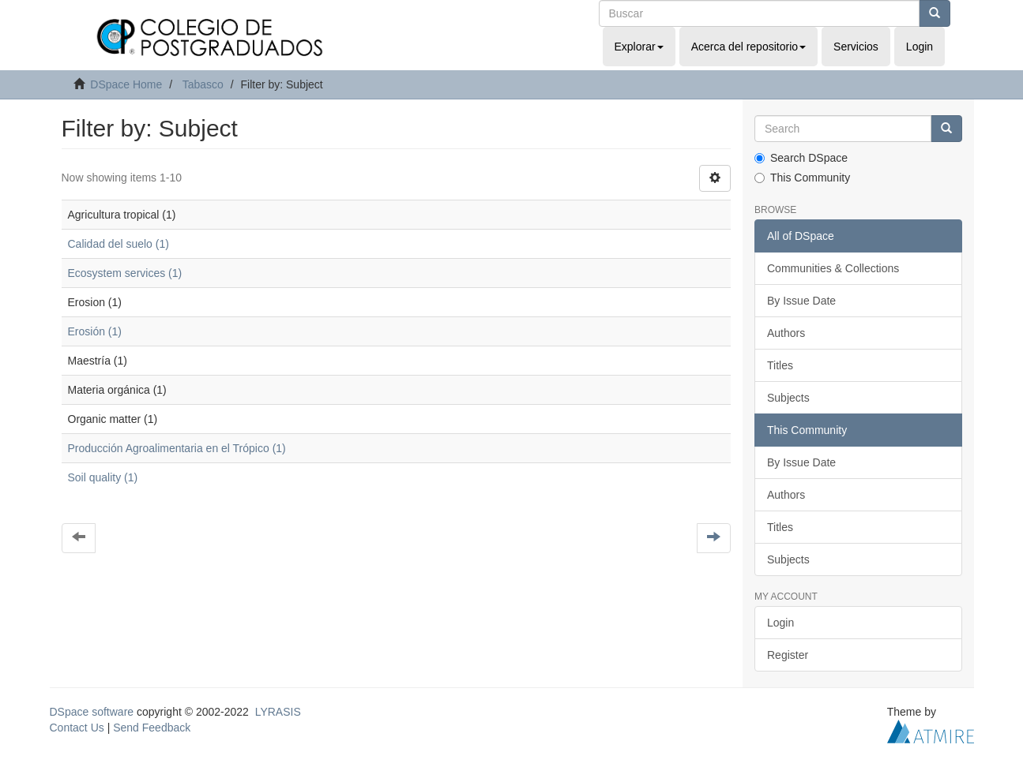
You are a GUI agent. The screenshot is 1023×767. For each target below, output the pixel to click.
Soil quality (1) (103, 477)
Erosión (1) (95, 331)
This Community (802, 177)
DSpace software (92, 711)
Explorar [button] (639, 46)
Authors (786, 333)
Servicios (855, 46)
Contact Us (77, 727)
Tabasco (203, 84)
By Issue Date (801, 300)
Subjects (788, 397)
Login (780, 622)
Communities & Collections (833, 268)
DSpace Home (126, 84)
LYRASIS (278, 711)
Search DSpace (801, 158)
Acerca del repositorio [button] (748, 46)
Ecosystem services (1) (125, 273)
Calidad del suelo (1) (118, 244)
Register (787, 655)
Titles (780, 365)
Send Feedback (151, 727)
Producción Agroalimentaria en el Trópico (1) (177, 448)
